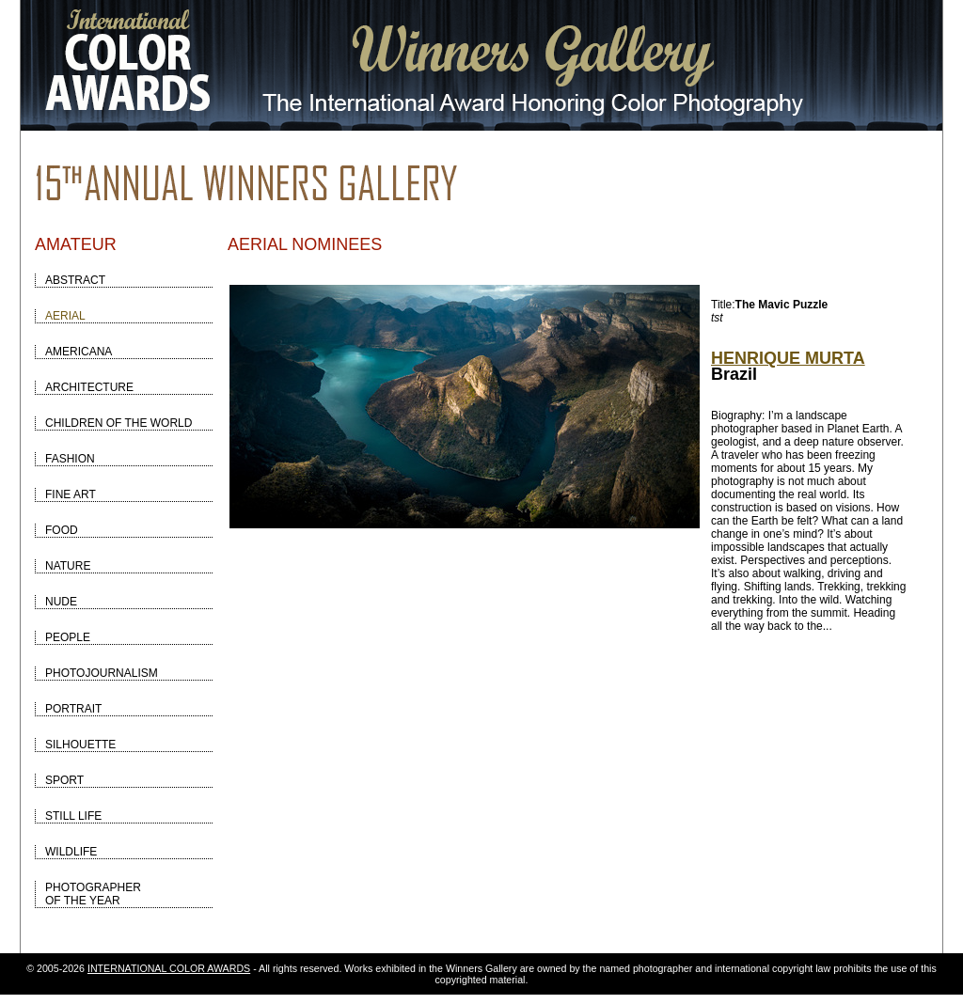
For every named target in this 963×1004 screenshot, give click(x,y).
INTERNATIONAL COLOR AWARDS (168, 968)
